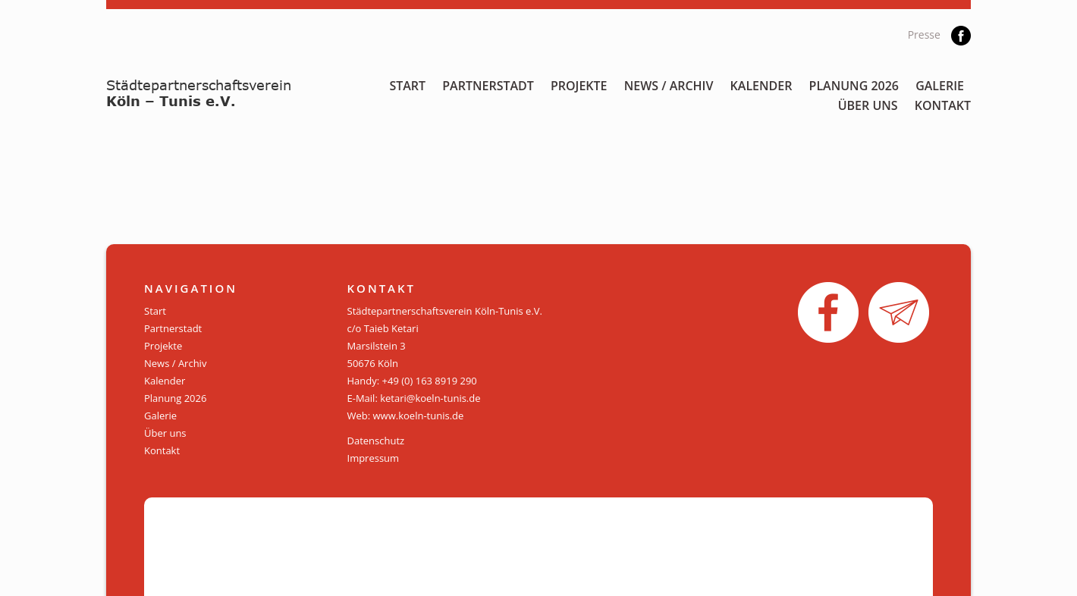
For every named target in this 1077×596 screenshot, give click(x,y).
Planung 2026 (854, 85)
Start (407, 85)
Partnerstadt (488, 85)
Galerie (939, 85)
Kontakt (943, 105)
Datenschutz (376, 440)
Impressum (373, 458)
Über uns (868, 105)
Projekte (579, 85)
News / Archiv (669, 85)
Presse (924, 34)
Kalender (761, 85)
